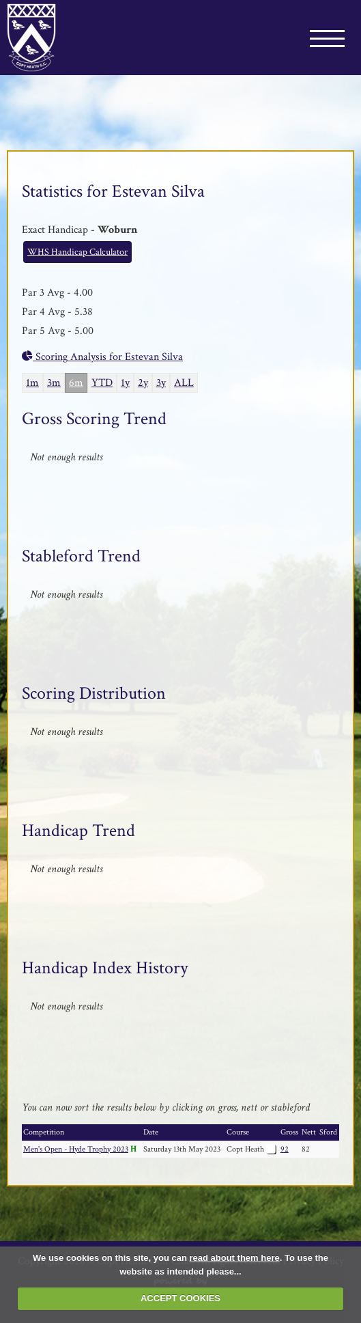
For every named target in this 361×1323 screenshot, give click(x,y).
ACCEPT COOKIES (180, 1298)
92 (284, 1149)
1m (32, 383)
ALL (184, 383)
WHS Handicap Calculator (77, 252)
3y (161, 383)
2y (143, 383)
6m (76, 383)
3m (54, 383)
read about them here (235, 1258)
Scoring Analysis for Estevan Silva (102, 357)
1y (125, 383)
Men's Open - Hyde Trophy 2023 (75, 1149)
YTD (102, 383)
